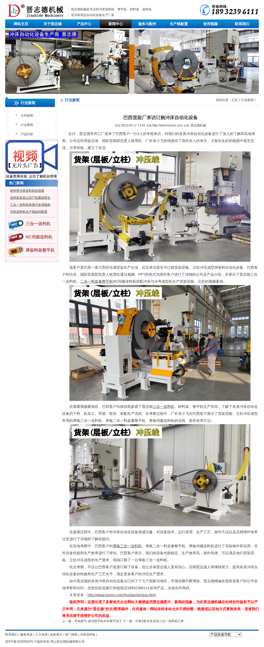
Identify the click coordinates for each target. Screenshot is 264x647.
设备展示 (56, 634)
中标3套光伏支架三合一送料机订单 (159, 621)
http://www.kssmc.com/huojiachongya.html (121, 595)
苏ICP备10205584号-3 (20, 641)
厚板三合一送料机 (127, 546)
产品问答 (27, 134)
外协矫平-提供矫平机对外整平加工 (98, 621)
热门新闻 (16, 183)
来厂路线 (71, 634)
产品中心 (84, 24)
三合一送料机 (38, 224)
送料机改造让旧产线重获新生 (30, 198)
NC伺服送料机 (39, 237)
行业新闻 (27, 125)
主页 (234, 100)
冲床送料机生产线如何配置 (28, 212)
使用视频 (210, 24)
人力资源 (41, 634)
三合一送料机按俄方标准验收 (30, 205)
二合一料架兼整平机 (96, 281)
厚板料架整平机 (40, 250)
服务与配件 (147, 24)
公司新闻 (27, 115)
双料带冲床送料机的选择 (27, 191)
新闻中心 (115, 24)
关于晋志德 (52, 24)
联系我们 (242, 24)
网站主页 (21, 24)
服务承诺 (26, 634)
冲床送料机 (106, 9)
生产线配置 (179, 24)
